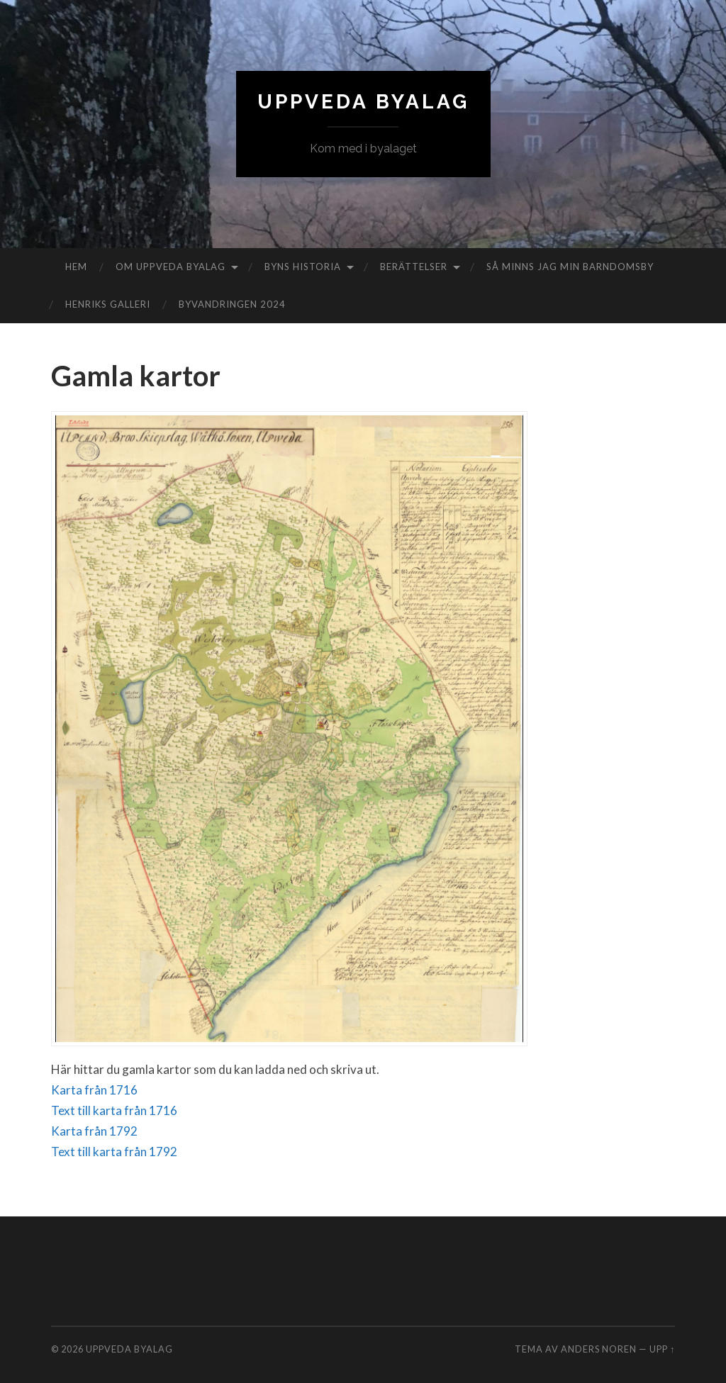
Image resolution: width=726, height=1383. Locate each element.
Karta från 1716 (94, 1089)
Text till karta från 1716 (114, 1110)
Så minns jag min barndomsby (570, 266)
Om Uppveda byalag (170, 266)
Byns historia (302, 266)
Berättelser (413, 266)
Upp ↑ (662, 1349)
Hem (76, 266)
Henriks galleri (107, 304)
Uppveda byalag (363, 101)
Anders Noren (599, 1349)
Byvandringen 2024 (232, 304)
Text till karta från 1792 (114, 1151)
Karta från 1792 (94, 1131)
